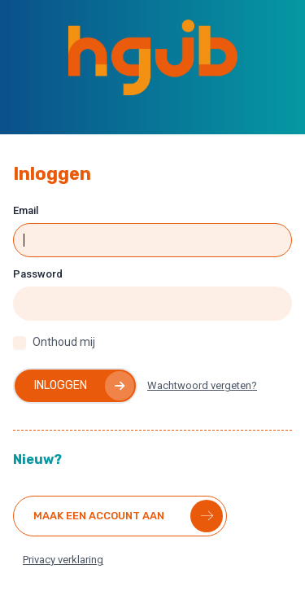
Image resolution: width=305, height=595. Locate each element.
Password (38, 274)
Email (25, 210)
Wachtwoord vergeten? (202, 385)
